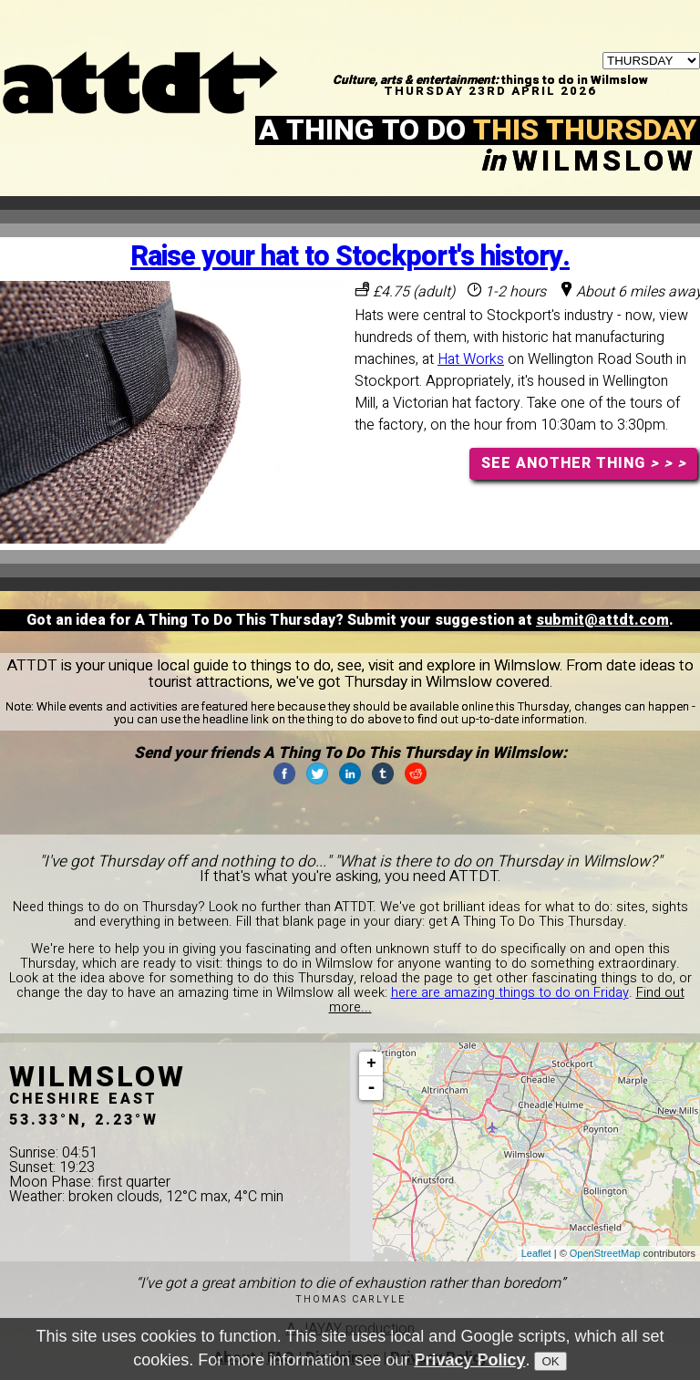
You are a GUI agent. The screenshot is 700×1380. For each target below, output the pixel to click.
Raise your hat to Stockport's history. (350, 256)
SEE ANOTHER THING (583, 463)
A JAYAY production (350, 1329)
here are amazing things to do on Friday (510, 992)
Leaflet (536, 1253)
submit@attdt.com (602, 620)
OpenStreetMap (605, 1253)
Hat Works (471, 359)
